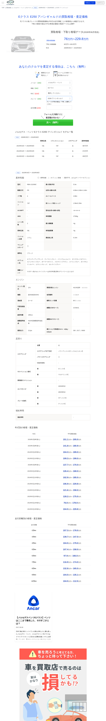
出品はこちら (90, 3)
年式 (35, 93)
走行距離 (36, 108)
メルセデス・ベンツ (18, 7)
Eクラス (28, 7)
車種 (35, 88)
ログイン (100, 3)
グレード (36, 99)
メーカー (36, 83)
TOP (3, 7)
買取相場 (8, 7)
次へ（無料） (53, 122)
